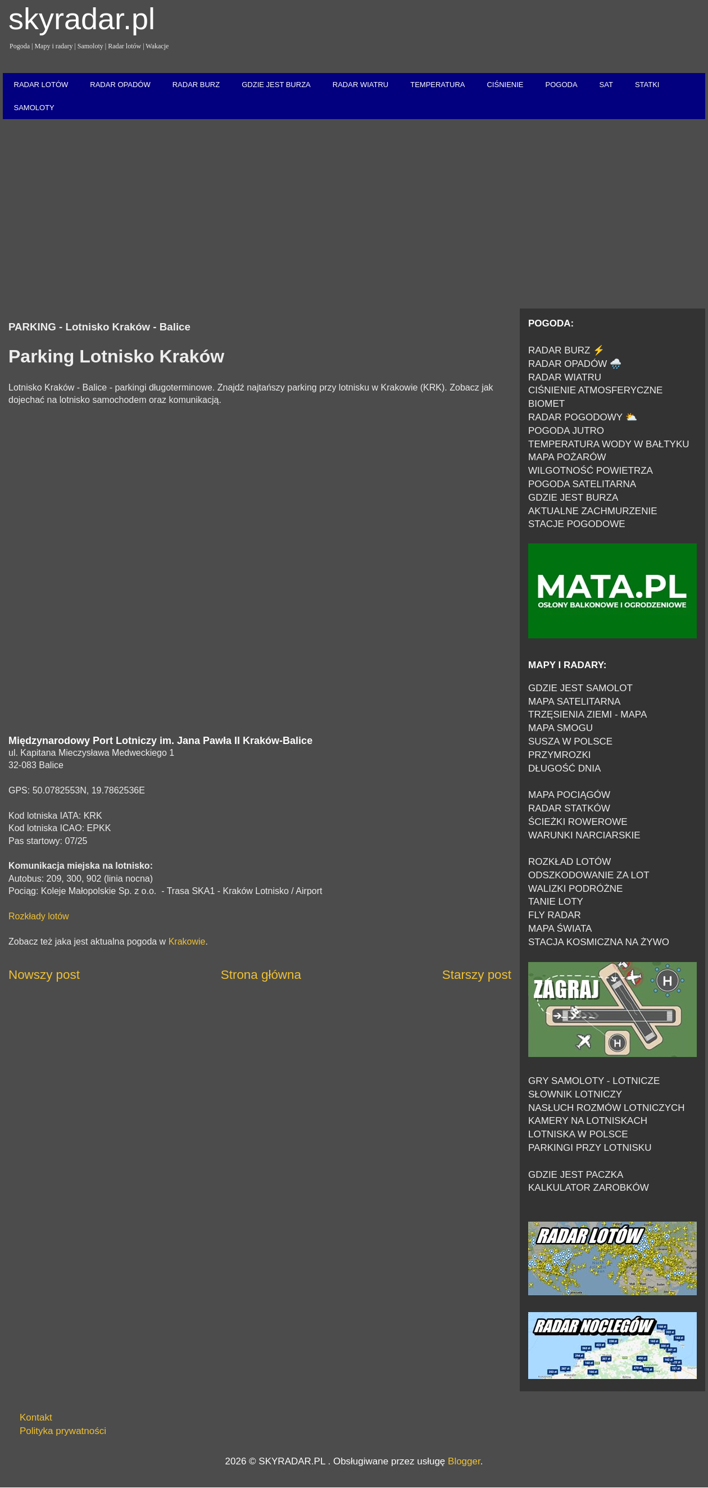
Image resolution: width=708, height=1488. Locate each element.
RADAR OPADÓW (120, 84)
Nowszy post (44, 975)
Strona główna (261, 975)
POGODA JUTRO (566, 430)
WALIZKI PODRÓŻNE (575, 888)
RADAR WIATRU (360, 84)
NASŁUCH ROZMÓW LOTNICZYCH (606, 1108)
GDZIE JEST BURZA (276, 84)
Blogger (464, 1461)
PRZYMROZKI (559, 755)
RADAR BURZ (196, 84)
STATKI (647, 84)
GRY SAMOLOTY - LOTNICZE (594, 1081)
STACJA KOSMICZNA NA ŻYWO (598, 942)
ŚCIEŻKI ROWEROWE (578, 821)
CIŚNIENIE (505, 84)
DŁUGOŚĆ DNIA (564, 768)
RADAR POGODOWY (575, 417)
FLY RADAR (554, 915)
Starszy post (476, 975)
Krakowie (187, 941)
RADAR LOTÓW (41, 84)
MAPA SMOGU (560, 728)
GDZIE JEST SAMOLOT (580, 688)
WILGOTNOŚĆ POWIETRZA (590, 470)
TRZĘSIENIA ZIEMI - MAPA (587, 714)
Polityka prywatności (63, 1431)
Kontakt (36, 1417)
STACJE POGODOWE (576, 524)
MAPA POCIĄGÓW (569, 795)
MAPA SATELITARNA (574, 701)
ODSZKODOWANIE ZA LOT (589, 875)
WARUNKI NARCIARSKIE (584, 835)
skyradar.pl (81, 18)
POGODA (561, 84)
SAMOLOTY (34, 107)
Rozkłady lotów (38, 916)
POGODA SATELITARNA (582, 484)
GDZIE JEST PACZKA (575, 1174)
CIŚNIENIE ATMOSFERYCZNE (595, 390)
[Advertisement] (354, 214)
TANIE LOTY (555, 901)
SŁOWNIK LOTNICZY (575, 1094)
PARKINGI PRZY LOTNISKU (589, 1147)
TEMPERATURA (437, 84)
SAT (606, 84)
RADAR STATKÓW (569, 808)
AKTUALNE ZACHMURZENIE (592, 511)
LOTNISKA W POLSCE (578, 1134)
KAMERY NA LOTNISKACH (587, 1120)
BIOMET (546, 403)
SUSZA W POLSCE (570, 741)
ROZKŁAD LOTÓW (569, 861)
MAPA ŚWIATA (560, 928)
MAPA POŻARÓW (567, 457)
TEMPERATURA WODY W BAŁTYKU (608, 444)
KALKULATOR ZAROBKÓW (588, 1187)
